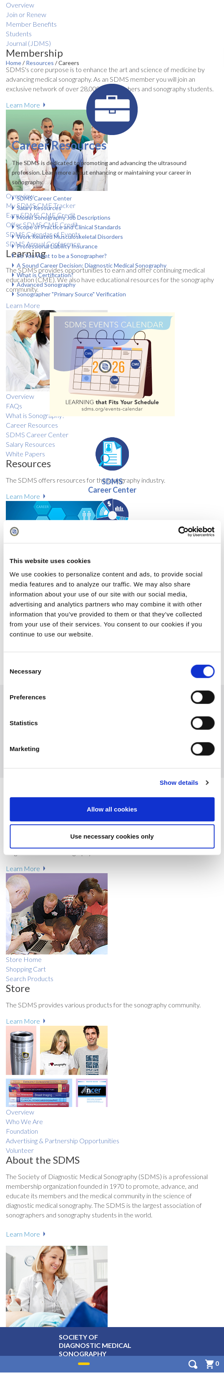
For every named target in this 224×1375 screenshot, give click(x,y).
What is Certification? (45, 274)
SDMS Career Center (44, 198)
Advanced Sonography (46, 284)
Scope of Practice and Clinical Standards (69, 226)
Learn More (23, 868)
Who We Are (24, 1121)
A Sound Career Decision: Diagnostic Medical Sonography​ (91, 265)
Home (14, 62)
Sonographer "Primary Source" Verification (71, 294)
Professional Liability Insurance (57, 246)
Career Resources (59, 145)
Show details (179, 782)
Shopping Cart (26, 969)
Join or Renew (26, 14)
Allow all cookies (112, 808)
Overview (20, 5)
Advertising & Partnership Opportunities (62, 1141)
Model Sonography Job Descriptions (64, 217)
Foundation (22, 1131)
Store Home (24, 959)
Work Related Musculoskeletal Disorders (70, 236)
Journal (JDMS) (28, 43)
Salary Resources (39, 207)
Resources (40, 62)
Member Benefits (31, 24)
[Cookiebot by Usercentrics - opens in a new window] (177, 531)
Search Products (29, 978)
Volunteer (20, 1150)
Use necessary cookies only (112, 836)
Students (19, 34)
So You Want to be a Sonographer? (62, 255)
